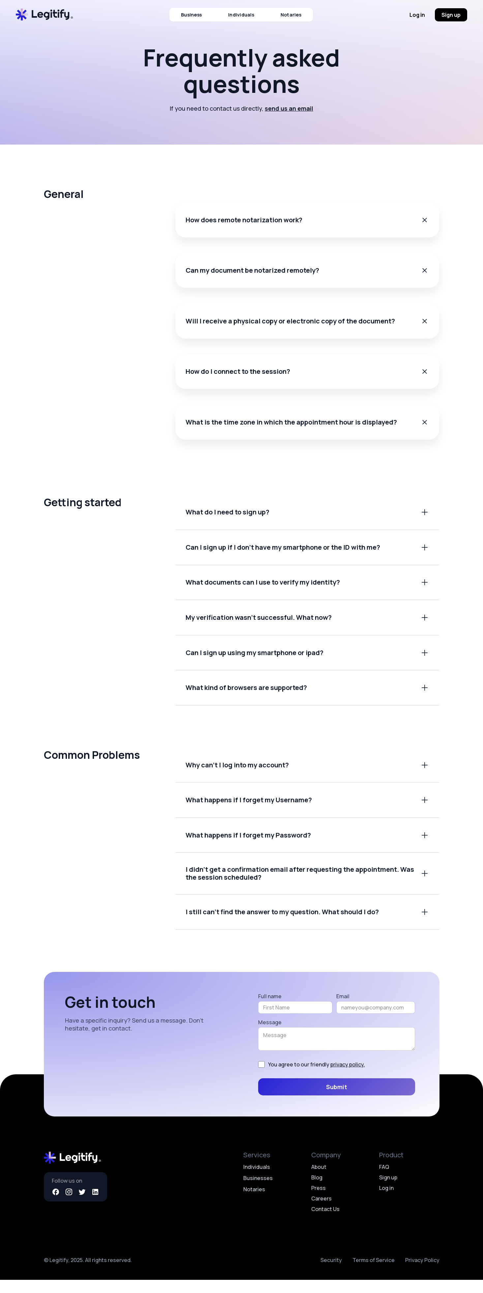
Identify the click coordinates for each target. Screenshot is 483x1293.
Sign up (451, 14)
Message (270, 1035)
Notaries (291, 15)
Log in (417, 15)
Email (342, 1009)
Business (191, 15)
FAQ (384, 1180)
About (318, 1180)
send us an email (289, 108)
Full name (270, 1009)
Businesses (258, 1191)
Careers (321, 1211)
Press (318, 1201)
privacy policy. (347, 1077)
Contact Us (325, 1222)
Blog (316, 1190)
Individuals (241, 15)
